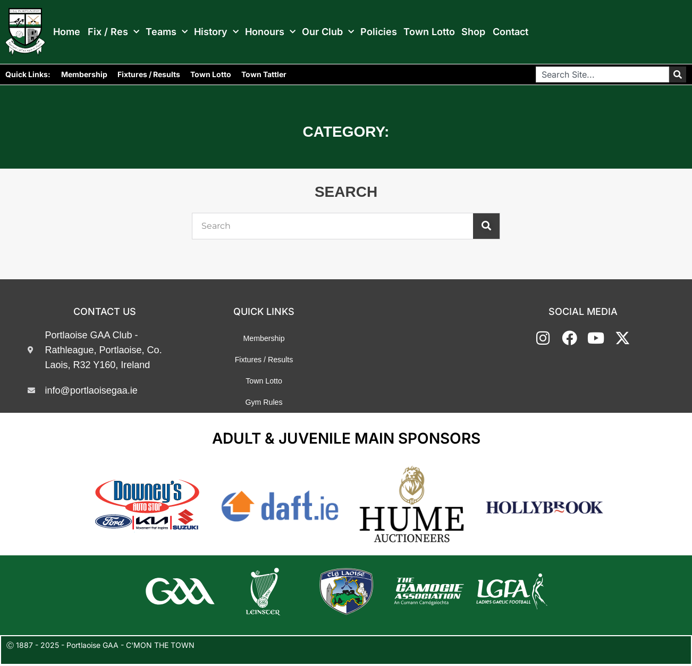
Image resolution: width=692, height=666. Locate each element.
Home (66, 32)
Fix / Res (113, 32)
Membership (84, 74)
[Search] (677, 74)
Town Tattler (263, 74)
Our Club (328, 32)
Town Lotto (429, 32)
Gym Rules (264, 402)
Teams (167, 32)
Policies (378, 32)
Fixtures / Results (148, 74)
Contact (510, 32)
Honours (270, 32)
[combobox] (602, 74)
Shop (473, 32)
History (216, 32)
